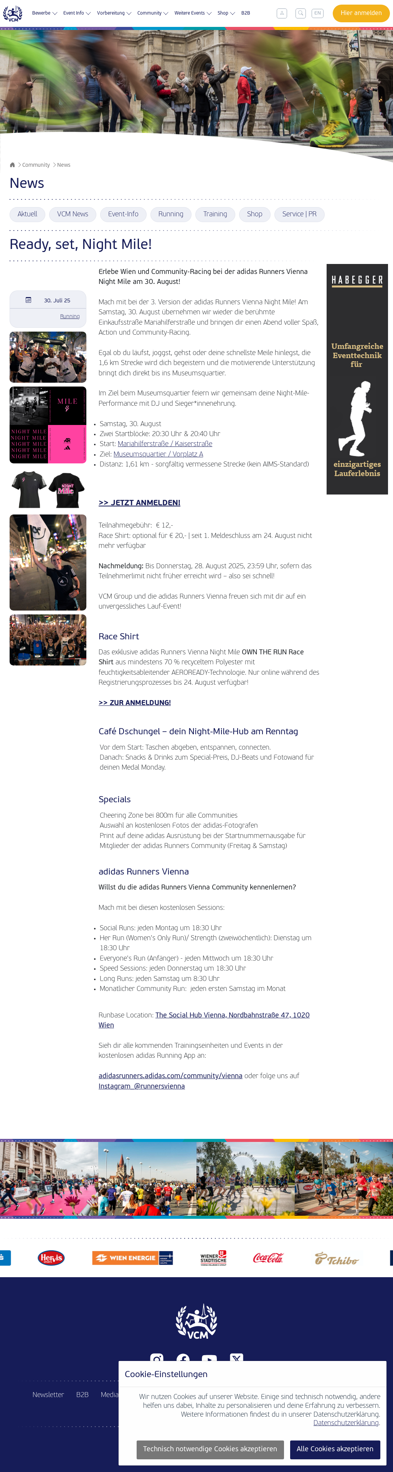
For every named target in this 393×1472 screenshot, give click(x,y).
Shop (227, 13)
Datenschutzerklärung (346, 1423)
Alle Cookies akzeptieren (335, 1449)
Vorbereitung (114, 13)
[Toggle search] (300, 13)
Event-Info (123, 214)
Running (171, 214)
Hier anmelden (361, 13)
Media (110, 1395)
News (64, 165)
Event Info (77, 13)
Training (215, 214)
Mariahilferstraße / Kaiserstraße (165, 444)
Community (153, 13)
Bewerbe (45, 13)
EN (317, 13)
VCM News (72, 214)
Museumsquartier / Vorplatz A (158, 454)
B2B (245, 13)
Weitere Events (193, 13)
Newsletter (48, 1395)
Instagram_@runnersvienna (142, 1087)
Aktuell (27, 214)
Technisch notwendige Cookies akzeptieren (210, 1449)
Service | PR (299, 214)
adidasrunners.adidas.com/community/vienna (171, 1076)
